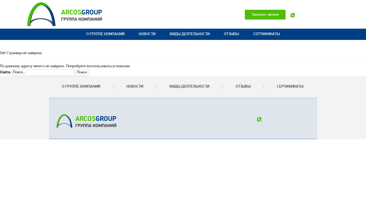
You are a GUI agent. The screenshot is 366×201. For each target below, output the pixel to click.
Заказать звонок (265, 15)
